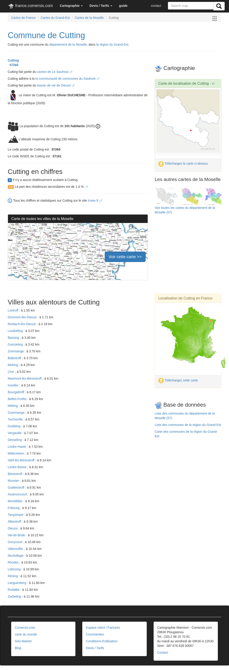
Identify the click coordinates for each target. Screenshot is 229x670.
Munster (14, 480)
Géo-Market (23, 641)
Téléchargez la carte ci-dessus (183, 163)
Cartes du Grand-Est (55, 18)
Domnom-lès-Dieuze (22, 317)
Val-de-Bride (17, 535)
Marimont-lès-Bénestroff (25, 378)
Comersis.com (25, 627)
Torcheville (16, 419)
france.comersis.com (30, 6)
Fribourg (14, 508)
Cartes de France (23, 18)
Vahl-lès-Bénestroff (21, 460)
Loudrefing (16, 331)
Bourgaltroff (16, 392)
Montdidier (15, 501)
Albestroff (15, 521)
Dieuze (13, 528)
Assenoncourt (18, 494)
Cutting (13, 60)
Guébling (14, 426)
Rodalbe (14, 589)
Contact (162, 652)
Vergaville (15, 433)
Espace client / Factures (103, 627)
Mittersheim (16, 453)
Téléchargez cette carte (178, 380)
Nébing (13, 406)
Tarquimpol (16, 515)
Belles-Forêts (17, 399)
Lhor (11, 371)
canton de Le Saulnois (54, 72)
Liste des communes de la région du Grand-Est (188, 425)
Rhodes (14, 562)
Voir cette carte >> (125, 257)
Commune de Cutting (46, 35)
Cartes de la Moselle (89, 18)
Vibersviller (16, 549)
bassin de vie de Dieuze (56, 85)
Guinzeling (16, 344)
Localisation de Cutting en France (185, 298)
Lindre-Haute (17, 446)
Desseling (15, 440)
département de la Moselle (68, 44)
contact (156, 5)
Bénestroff (15, 474)
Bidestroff (15, 358)
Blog (18, 648)
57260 (13, 65)
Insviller (13, 385)
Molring (13, 365)
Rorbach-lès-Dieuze (22, 324)
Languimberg (17, 583)
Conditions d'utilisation (101, 641)
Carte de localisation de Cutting (183, 83)
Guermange (16, 412)
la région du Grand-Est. (112, 44)
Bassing (14, 337)
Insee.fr (95, 200)
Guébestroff (16, 487)
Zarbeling (15, 596)
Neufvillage (16, 555)
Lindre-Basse (17, 467)
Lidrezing (15, 569)
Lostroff (13, 310)
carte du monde (26, 634)
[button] (71, 5)
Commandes (95, 634)
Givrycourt (15, 542)
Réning (13, 576)
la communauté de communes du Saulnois (67, 78)
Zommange (16, 351)
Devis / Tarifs (95, 648)
